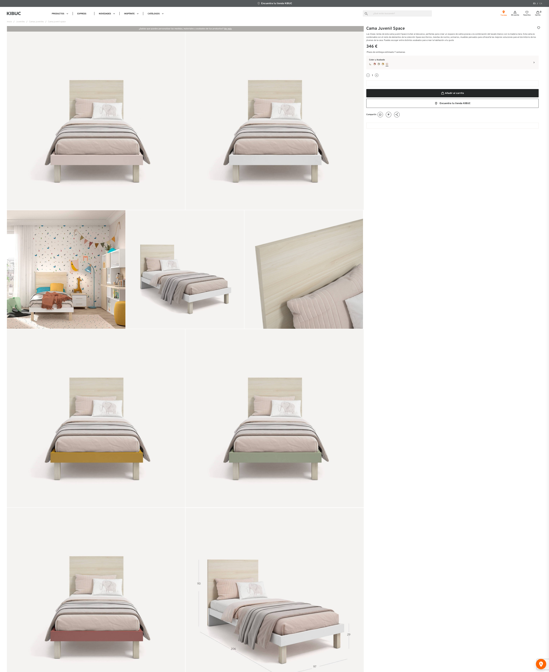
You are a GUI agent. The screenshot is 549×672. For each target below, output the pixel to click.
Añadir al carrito (452, 93)
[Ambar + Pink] (387, 64)
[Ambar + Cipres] (378, 64)
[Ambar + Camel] (382, 64)
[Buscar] (397, 13)
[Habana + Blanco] (370, 64)
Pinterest (388, 115)
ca (540, 3)
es (534, 3)
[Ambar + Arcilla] (374, 64)
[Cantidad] (372, 75)
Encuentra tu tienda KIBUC (274, 3)
